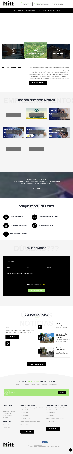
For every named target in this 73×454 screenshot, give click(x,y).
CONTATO (59, 10)
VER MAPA (27, 431)
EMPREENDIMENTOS (31, 10)
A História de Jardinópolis (60, 348)
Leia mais (42, 284)
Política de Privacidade (9, 411)
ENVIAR (62, 392)
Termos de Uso (7, 413)
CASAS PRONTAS (42, 10)
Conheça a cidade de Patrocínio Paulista (62, 335)
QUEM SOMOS (21, 10)
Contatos (5, 417)
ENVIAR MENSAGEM (36, 290)
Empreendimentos (8, 425)
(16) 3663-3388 (27, 3)
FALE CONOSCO (36, 188)
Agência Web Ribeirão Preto (58, 445)
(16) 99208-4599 (58, 3)
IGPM (7, 327)
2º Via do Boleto (7, 415)
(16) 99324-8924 (40, 3)
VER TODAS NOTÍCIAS (36, 364)
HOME (13, 10)
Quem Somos (6, 409)
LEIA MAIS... (12, 336)
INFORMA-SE (51, 10)
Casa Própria (6, 427)
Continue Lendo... (38, 82)
